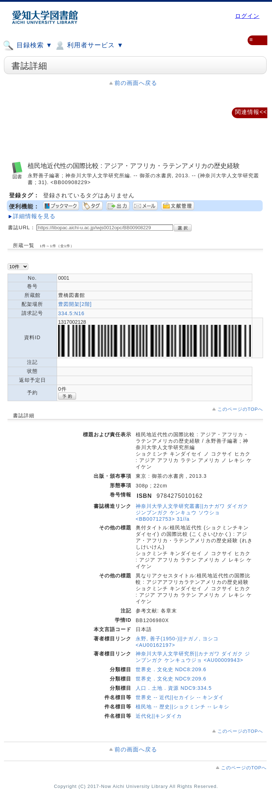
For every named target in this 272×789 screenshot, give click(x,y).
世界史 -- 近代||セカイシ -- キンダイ (180, 697)
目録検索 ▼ (27, 45)
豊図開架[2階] (75, 304)
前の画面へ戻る (135, 83)
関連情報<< (251, 112)
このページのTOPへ (240, 409)
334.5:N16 (71, 313)
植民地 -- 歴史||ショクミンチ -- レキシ (182, 706)
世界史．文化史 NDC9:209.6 (171, 679)
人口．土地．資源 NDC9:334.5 (174, 688)
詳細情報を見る (34, 216)
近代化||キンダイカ (159, 716)
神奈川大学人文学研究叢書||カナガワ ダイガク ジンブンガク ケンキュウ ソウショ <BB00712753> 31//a (192, 512)
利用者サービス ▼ (88, 45)
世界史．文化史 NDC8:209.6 (171, 669)
